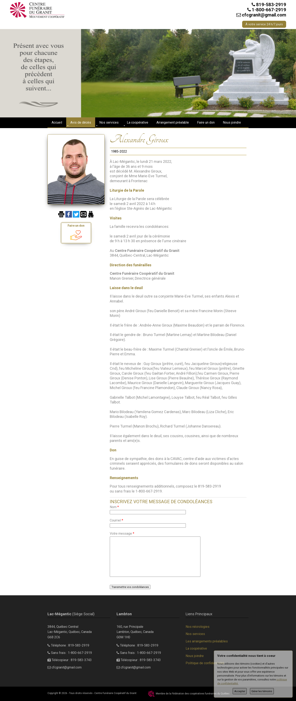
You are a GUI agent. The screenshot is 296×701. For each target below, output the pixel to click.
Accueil (57, 122)
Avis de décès (80, 122)
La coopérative (137, 122)
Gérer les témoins (261, 691)
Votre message (122, 533)
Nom (114, 507)
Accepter (239, 691)
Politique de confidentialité (205, 663)
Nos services (109, 122)
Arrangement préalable (172, 122)
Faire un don (206, 122)
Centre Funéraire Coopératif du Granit (115, 693)
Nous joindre (232, 122)
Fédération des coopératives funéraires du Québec (201, 693)
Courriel (116, 520)
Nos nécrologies (197, 627)
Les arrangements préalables (207, 641)
